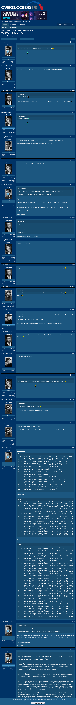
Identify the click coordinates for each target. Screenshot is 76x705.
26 (12, 39)
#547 (73, 184)
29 (21, 39)
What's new (13, 24)
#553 (73, 331)
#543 (73, 90)
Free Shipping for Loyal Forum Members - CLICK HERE (15, 21)
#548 (73, 217)
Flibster (4, 36)
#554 (73, 353)
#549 (73, 240)
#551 (73, 286)
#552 (73, 309)
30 (24, 39)
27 (15, 39)
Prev (4, 39)
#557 (73, 423)
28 (18, 39)
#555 (73, 375)
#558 (73, 447)
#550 (73, 264)
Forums (5, 24)
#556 (73, 399)
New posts (4, 27)
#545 (73, 137)
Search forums (13, 27)
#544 (73, 112)
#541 (73, 42)
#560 (73, 649)
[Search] (72, 24)
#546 (73, 160)
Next (30, 39)
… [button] (10, 39)
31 (26, 39)
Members (22, 24)
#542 (73, 65)
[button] (17, 24)
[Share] (70, 42)
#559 (73, 621)
